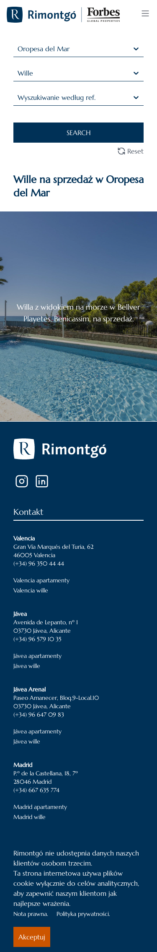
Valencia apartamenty (41, 580)
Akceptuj (31, 937)
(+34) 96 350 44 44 (38, 563)
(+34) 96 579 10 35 (37, 639)
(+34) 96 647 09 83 (38, 714)
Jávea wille (26, 666)
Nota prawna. (30, 914)
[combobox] (19, 49)
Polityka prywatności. (83, 914)
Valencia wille (30, 590)
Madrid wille (29, 817)
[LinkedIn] (41, 481)
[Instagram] (21, 481)
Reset (130, 151)
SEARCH (79, 132)
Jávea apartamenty (37, 656)
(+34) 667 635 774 (36, 790)
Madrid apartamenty (40, 807)
